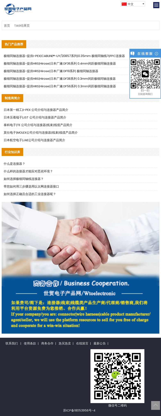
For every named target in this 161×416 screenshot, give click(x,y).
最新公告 (100, 343)
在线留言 (82, 343)
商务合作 (47, 343)
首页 (7, 25)
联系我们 (12, 343)
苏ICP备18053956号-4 (79, 410)
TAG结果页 (22, 25)
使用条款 (30, 343)
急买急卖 (65, 343)
